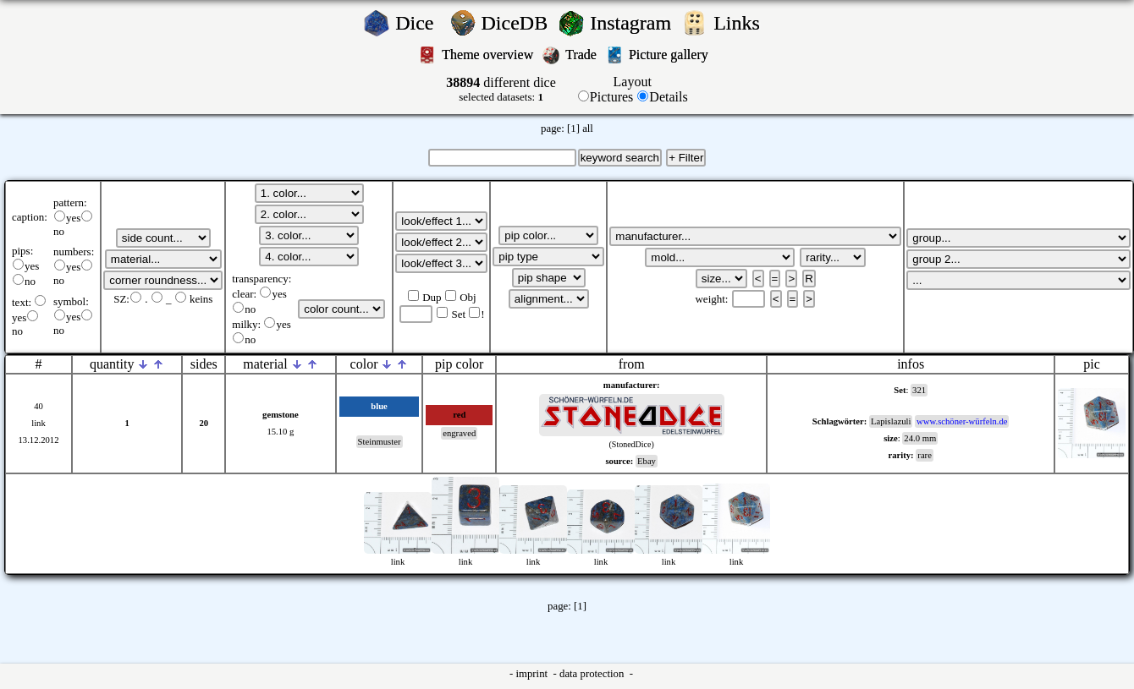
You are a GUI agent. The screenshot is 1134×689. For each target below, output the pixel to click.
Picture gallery (672, 54)
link (38, 423)
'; (163, 238)
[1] (573, 128)
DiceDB (517, 23)
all (587, 128)
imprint (532, 674)
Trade (582, 54)
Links (741, 23)
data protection (593, 674)
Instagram (633, 23)
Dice (419, 23)
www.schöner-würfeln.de (962, 421)
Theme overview (489, 54)
